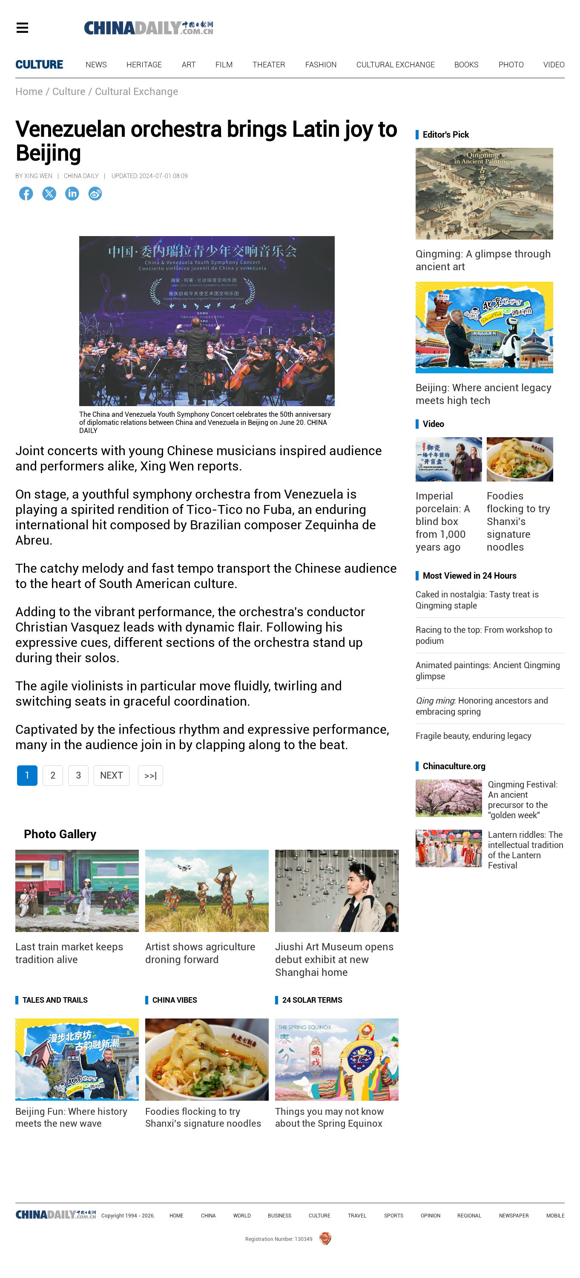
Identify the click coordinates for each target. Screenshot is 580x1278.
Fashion (321, 64)
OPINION (430, 1216)
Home (29, 92)
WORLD (242, 1216)
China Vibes (174, 999)
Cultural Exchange (395, 64)
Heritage (144, 64)
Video (554, 64)
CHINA (208, 1216)
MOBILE (555, 1216)
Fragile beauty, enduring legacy (473, 736)
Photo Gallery (60, 834)
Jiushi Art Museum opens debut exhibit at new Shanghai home (334, 959)
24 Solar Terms (312, 999)
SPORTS (393, 1216)
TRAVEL (357, 1216)
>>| (150, 775)
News (96, 64)
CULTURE (39, 64)
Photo (511, 64)
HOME (176, 1216)
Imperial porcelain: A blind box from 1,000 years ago (443, 521)
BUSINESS (279, 1216)
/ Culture (66, 92)
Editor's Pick (446, 135)
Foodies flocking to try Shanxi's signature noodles (518, 521)
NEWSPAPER (514, 1216)
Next (111, 775)
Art (189, 64)
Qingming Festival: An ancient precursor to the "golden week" (523, 799)
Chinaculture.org (454, 766)
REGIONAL (469, 1216)
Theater (269, 64)
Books (466, 64)
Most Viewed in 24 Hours (470, 576)
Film (224, 64)
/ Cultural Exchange (133, 92)
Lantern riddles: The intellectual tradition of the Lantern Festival (525, 850)
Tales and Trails (55, 999)
